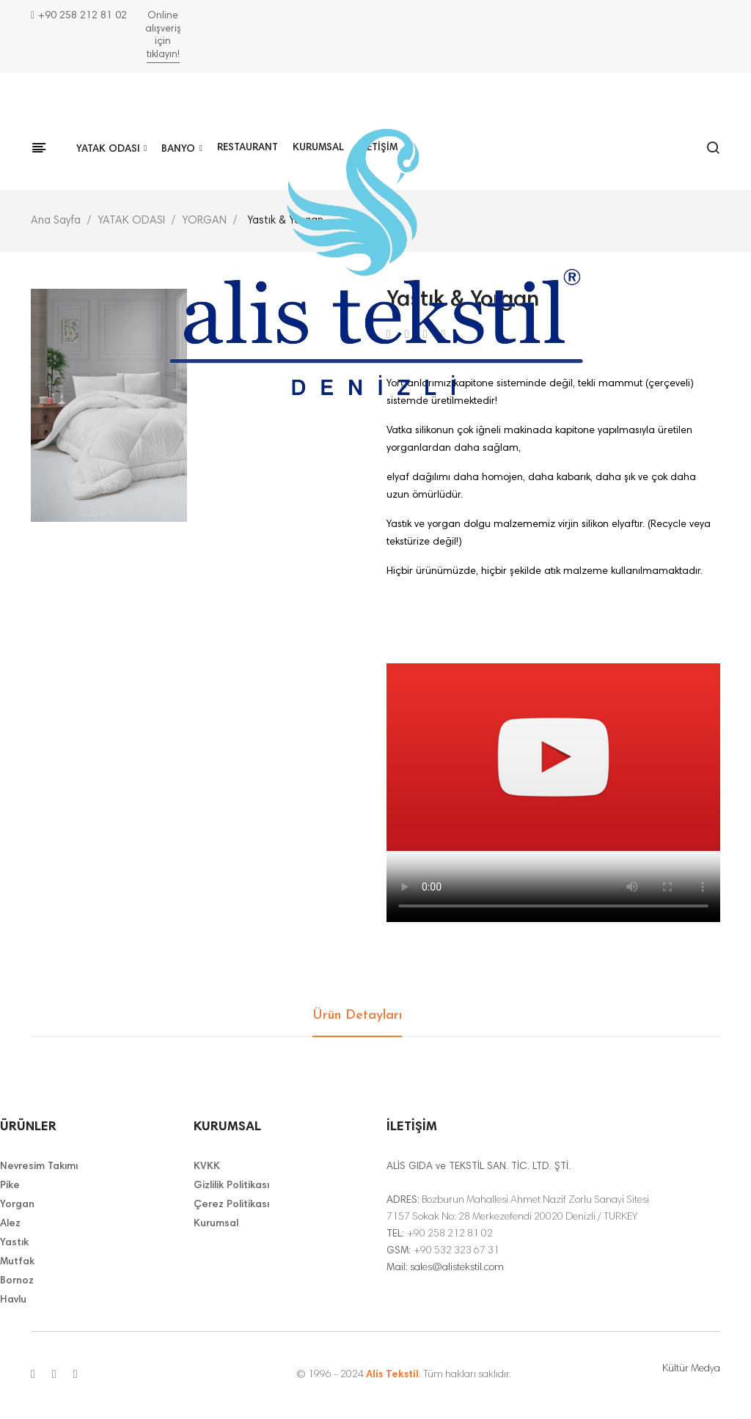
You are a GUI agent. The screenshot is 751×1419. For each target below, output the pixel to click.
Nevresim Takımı (39, 1167)
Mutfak (17, 1262)
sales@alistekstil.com (457, 1268)
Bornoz (17, 1281)
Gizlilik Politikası (231, 1186)
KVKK (207, 1167)
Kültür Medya (691, 1369)
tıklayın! (163, 55)
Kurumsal (216, 1224)
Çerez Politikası (231, 1205)
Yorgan (17, 1205)
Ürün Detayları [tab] (357, 1015)
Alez (10, 1224)
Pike (10, 1186)
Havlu (13, 1300)
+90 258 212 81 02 (79, 16)
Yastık (14, 1243)
